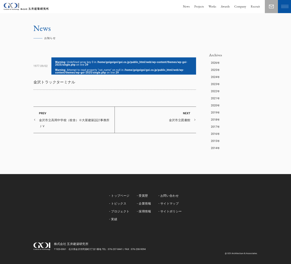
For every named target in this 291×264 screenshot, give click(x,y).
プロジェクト (120, 211)
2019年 (215, 112)
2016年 (215, 133)
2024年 (215, 77)
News (186, 6)
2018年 (215, 119)
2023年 (215, 84)
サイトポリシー (171, 211)
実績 (114, 219)
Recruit (255, 6)
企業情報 (145, 203)
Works (212, 6)
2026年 (215, 62)
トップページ (120, 195)
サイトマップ (169, 203)
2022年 (215, 91)
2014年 (215, 148)
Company (240, 6)
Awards (225, 6)
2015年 (215, 140)
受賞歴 (143, 195)
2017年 (215, 126)
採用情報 (145, 211)
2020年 (215, 105)
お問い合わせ (169, 195)
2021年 (215, 98)
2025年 (215, 69)
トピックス (118, 203)
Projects (199, 6)
